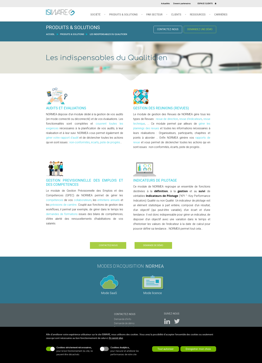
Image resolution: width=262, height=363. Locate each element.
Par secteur (154, 14)
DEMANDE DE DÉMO (161, 244)
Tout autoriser (165, 349)
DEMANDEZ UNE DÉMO (200, 29)
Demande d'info (121, 317)
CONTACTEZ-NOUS (167, 29)
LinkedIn (169, 320)
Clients (176, 14)
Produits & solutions (123, 14)
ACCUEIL (50, 34)
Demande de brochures (125, 326)
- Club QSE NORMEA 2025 (65, 323)
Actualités (165, 3)
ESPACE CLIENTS (207, 3)
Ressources (198, 14)
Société (95, 14)
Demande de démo (122, 321)
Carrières (220, 14)
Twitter (179, 320)
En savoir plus (116, 338)
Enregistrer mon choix (198, 349)
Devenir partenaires (182, 3)
